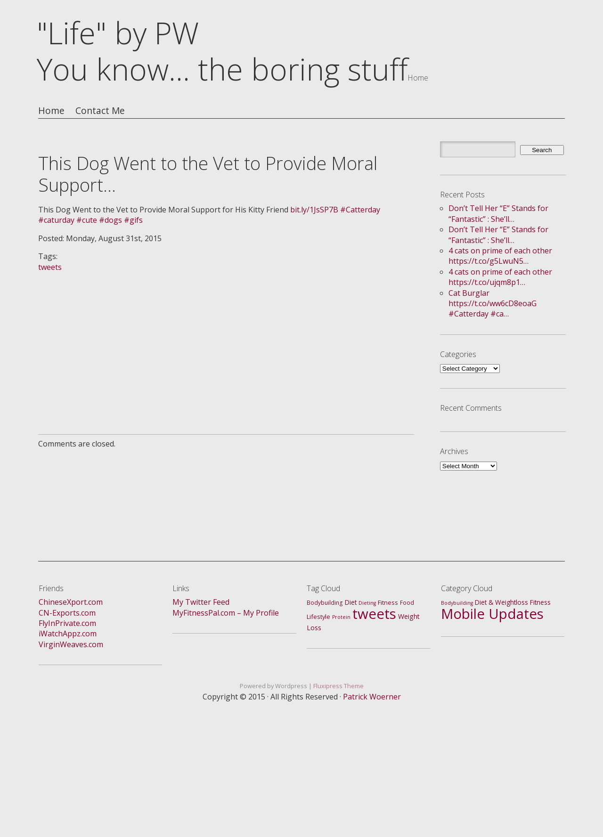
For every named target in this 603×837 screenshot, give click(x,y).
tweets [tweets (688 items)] (374, 613)
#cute (86, 220)
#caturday (56, 220)
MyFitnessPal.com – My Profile (225, 613)
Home (51, 111)
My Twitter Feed (200, 602)
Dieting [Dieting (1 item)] (367, 603)
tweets (50, 267)
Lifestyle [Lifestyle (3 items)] (318, 616)
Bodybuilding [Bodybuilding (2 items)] (325, 603)
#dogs (110, 220)
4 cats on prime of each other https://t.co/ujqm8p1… (500, 277)
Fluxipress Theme (338, 686)
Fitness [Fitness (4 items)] (540, 602)
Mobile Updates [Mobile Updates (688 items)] (492, 613)
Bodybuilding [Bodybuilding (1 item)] (457, 603)
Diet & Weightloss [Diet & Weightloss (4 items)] (501, 602)
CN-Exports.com (67, 613)
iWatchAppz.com (68, 633)
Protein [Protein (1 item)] (341, 617)
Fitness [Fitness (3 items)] (388, 602)
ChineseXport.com (71, 602)
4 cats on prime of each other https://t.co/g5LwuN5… (500, 255)
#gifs (133, 220)
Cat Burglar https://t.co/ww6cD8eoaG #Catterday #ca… (492, 303)
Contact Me (100, 111)
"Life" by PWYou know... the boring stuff (222, 50)
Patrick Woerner (372, 696)
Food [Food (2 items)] (407, 603)
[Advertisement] (226, 338)
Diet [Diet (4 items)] (351, 602)
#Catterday (360, 209)
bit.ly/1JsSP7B (314, 209)
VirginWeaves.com (71, 644)
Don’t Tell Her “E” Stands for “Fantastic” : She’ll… (498, 213)
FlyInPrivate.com (67, 623)
